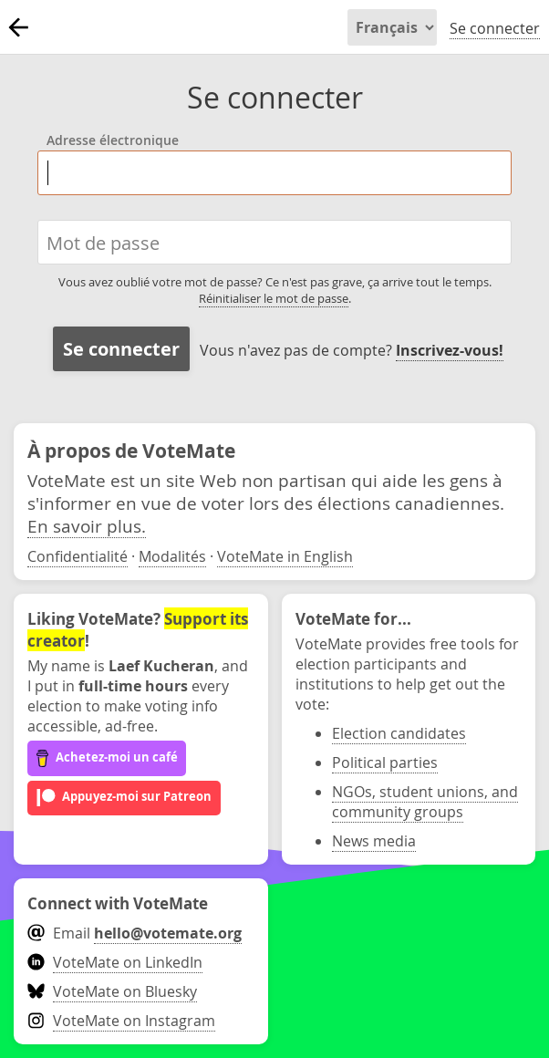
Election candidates (399, 733)
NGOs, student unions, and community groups (425, 802)
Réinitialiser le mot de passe (273, 298)
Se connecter (495, 28)
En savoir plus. (86, 525)
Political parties (385, 762)
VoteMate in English (285, 556)
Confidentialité (77, 556)
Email (134, 933)
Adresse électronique (113, 141)
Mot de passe (103, 242)
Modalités (172, 556)
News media (374, 841)
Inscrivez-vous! (449, 350)
